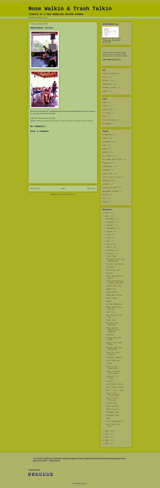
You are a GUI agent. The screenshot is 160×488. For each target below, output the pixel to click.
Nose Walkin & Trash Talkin (70, 9)
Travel (62, 121)
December (111, 219)
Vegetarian (107, 84)
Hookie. (109, 301)
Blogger (84, 483)
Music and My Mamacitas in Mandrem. (112, 330)
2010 (107, 437)
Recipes (105, 80)
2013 (107, 216)
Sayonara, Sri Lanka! (112, 377)
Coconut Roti (112, 403)
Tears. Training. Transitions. (113, 372)
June (109, 238)
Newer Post (35, 188)
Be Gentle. (111, 267)
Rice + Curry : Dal (114, 390)
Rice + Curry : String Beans (112, 394)
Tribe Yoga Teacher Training (83, 121)
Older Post (91, 188)
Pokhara (57, 121)
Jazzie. (109, 363)
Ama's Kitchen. (112, 406)
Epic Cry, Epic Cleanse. (112, 353)
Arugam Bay (107, 135)
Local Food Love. (113, 360)
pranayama (106, 123)
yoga (104, 102)
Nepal (51, 121)
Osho (104, 116)
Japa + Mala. (112, 298)
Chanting (110, 335)
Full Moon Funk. (113, 270)
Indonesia (106, 142)
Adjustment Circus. (114, 295)
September (111, 228)
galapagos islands (110, 191)
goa (43, 121)
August (110, 231)
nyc (103, 198)
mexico (105, 195)
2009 (107, 440)
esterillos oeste (109, 188)
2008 (107, 443)
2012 (107, 431)
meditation (107, 109)
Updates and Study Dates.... (114, 344)
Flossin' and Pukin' (115, 264)
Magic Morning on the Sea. (113, 308)
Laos (104, 145)
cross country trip (110, 177)
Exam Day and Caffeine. (112, 324)
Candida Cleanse (109, 73)
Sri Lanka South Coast (112, 159)
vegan (104, 91)
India (47, 121)
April (109, 244)
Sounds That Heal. (114, 286)
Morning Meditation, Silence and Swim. (115, 282)
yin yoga (106, 113)
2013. (108, 418)
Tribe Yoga (69, 121)
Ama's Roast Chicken (115, 387)
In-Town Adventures (114, 304)
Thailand (106, 163)
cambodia (106, 170)
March (109, 247)
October (110, 225)
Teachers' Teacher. (114, 357)
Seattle (105, 152)
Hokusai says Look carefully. (114, 348)
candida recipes (109, 88)
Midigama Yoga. (112, 412)
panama (105, 202)
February (111, 250)
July (109, 235)
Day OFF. (110, 273)
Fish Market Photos (114, 384)
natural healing (109, 120)
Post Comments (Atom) (67, 194)
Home (63, 188)
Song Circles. (112, 292)
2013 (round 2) (112, 409)
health (105, 106)
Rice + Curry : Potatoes (112, 399)
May (108, 241)
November (111, 222)
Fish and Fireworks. (115, 421)
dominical (106, 180)
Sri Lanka (106, 156)
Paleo (104, 77)
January (110, 253)
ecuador (105, 184)
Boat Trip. (111, 312)
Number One (111, 289)
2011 (107, 434)
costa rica (107, 173)
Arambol (38, 121)
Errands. (110, 381)
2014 (107, 213)
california (107, 166)
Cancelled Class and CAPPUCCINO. (115, 260)
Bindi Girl (111, 320)
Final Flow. (111, 256)
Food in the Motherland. (112, 367)
